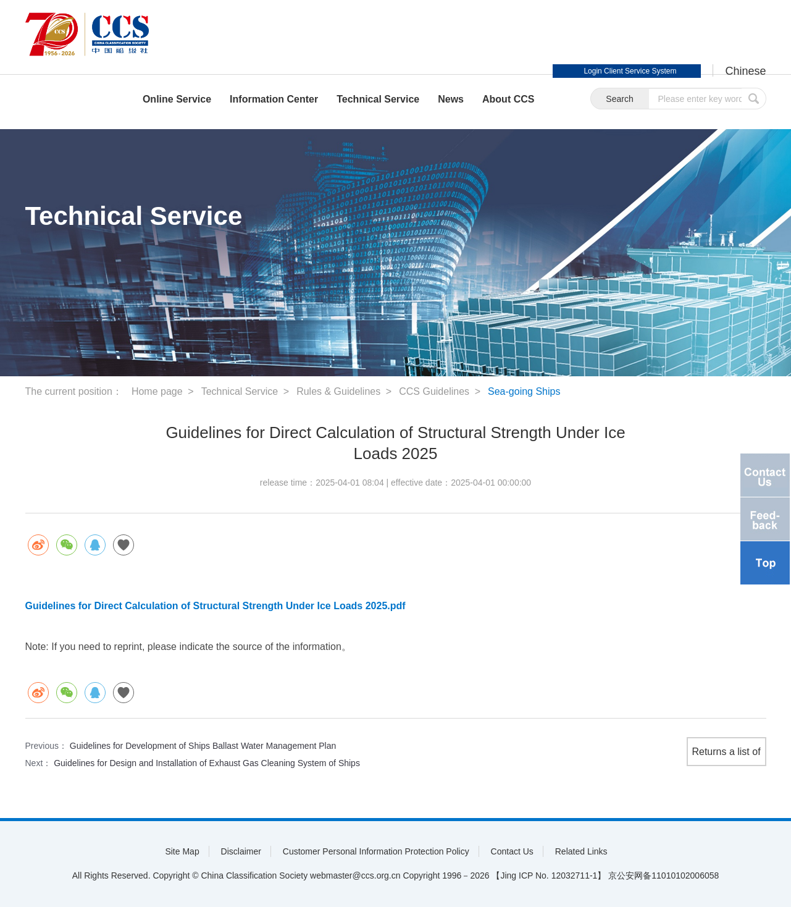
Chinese (745, 71)
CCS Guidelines (434, 391)
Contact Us (512, 851)
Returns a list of (726, 751)
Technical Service (378, 99)
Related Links (581, 851)
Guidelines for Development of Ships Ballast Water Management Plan (203, 746)
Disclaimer (241, 851)
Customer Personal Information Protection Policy (376, 851)
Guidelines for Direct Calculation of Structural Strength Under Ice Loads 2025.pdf (215, 606)
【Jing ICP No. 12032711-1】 (549, 875)
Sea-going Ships (524, 391)
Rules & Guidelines (338, 391)
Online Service (177, 99)
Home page (157, 391)
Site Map (182, 851)
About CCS (508, 99)
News (451, 99)
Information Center (274, 99)
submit (754, 98)
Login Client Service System (630, 71)
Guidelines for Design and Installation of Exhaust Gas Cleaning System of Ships (207, 763)
